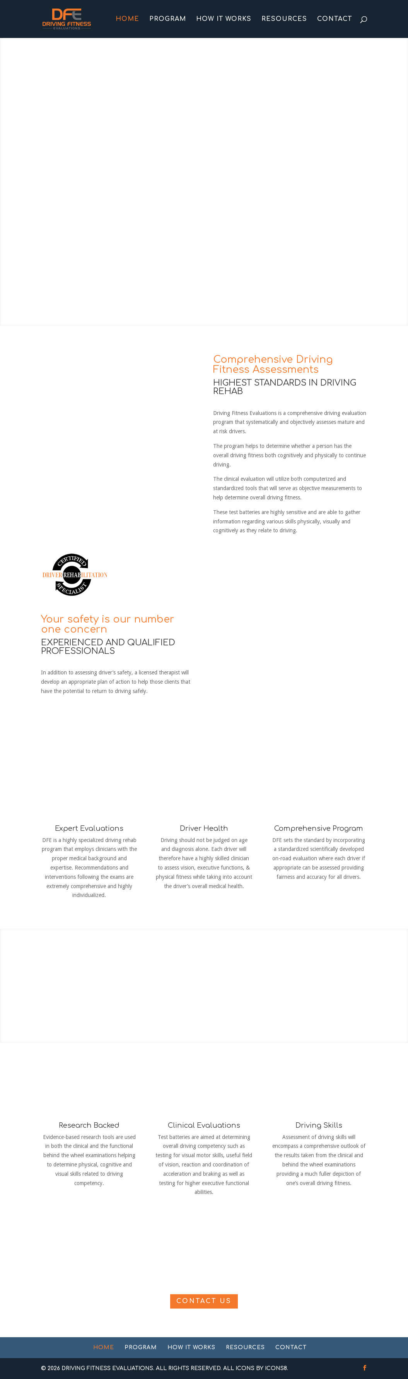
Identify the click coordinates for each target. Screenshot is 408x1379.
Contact (334, 19)
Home (127, 19)
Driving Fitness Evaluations (107, 1368)
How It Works (223, 19)
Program (167, 19)
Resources (284, 19)
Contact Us (204, 1301)
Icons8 (276, 1368)
